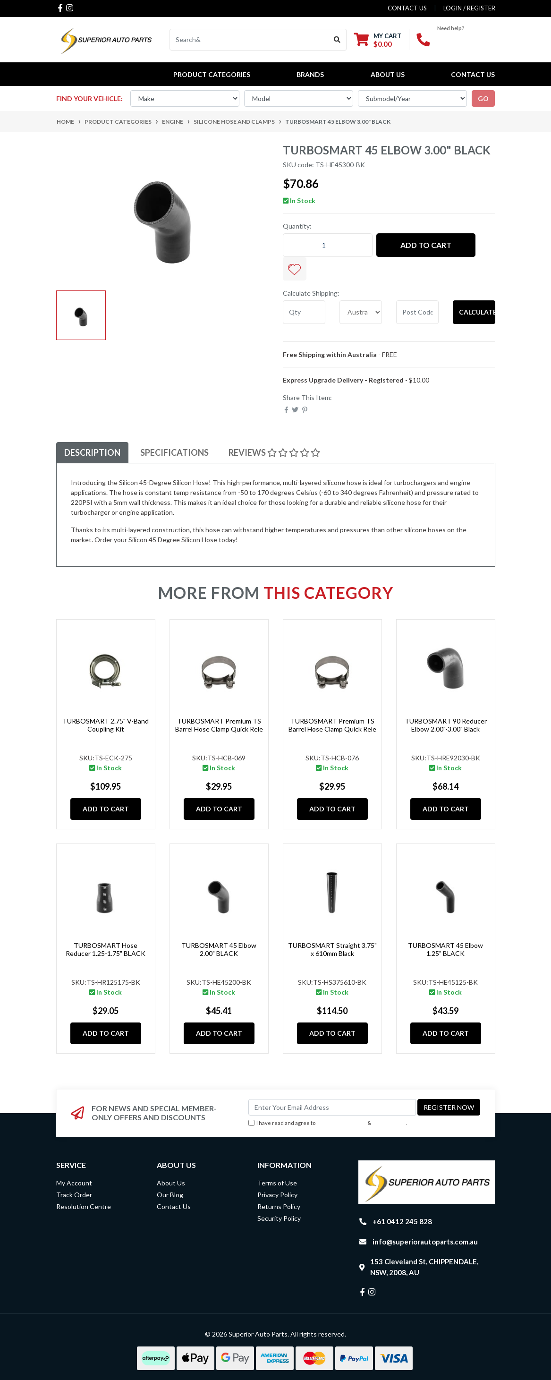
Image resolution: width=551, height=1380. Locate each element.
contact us (407, 8)
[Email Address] (331, 1107)
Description (92, 452)
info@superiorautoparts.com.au (425, 1241)
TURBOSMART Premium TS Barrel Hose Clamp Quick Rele (219, 725)
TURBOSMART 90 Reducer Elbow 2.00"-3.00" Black (446, 725)
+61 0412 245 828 (402, 1221)
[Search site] (337, 40)
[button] (294, 269)
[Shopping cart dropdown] (378, 40)
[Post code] (417, 312)
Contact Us (473, 74)
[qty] (304, 312)
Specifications (174, 452)
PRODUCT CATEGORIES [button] (211, 74)
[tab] (92, 452)
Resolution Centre (83, 1206)
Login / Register (469, 8)
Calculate (477, 312)
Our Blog (170, 1195)
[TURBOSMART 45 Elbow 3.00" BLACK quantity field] (328, 245)
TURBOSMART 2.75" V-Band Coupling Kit (105, 725)
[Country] (360, 312)
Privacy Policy (389, 1123)
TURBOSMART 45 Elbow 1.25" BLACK (445, 949)
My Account (74, 1183)
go (483, 98)
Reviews (274, 452)
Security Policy (279, 1218)
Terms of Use (277, 1183)
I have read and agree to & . (327, 1123)
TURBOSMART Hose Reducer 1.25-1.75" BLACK (105, 949)
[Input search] (249, 40)
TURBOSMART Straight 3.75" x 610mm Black (332, 949)
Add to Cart (425, 244)
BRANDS (310, 74)
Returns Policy (278, 1206)
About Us (388, 74)
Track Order (74, 1195)
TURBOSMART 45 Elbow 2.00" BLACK (218, 949)
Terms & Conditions (341, 1123)
